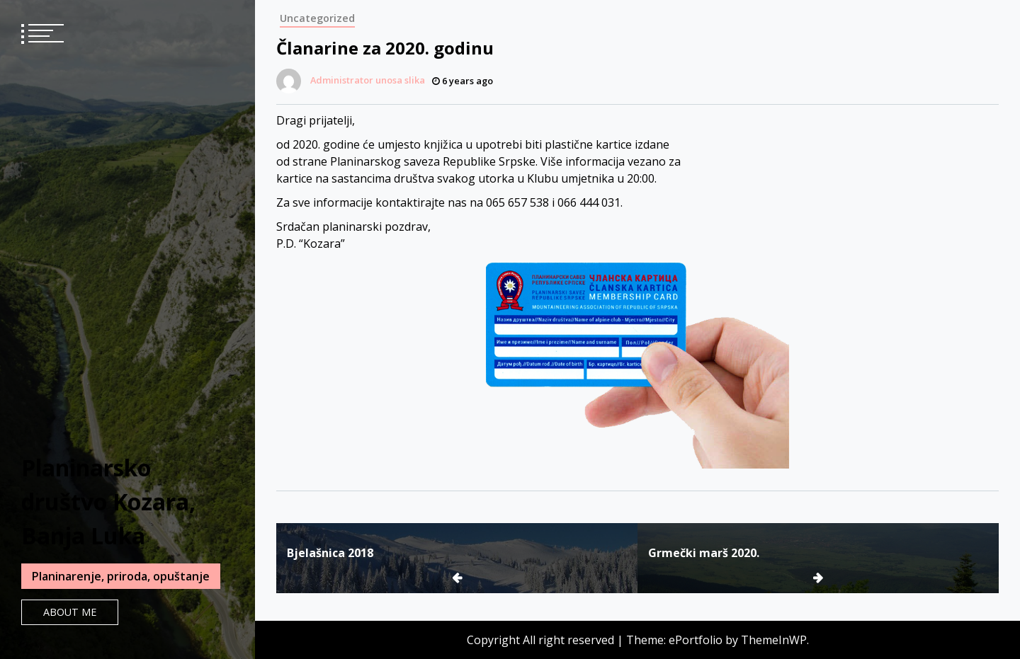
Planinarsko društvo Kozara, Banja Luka (108, 501)
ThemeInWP (774, 640)
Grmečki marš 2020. (703, 553)
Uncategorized (317, 18)
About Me (69, 612)
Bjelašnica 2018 (330, 553)
